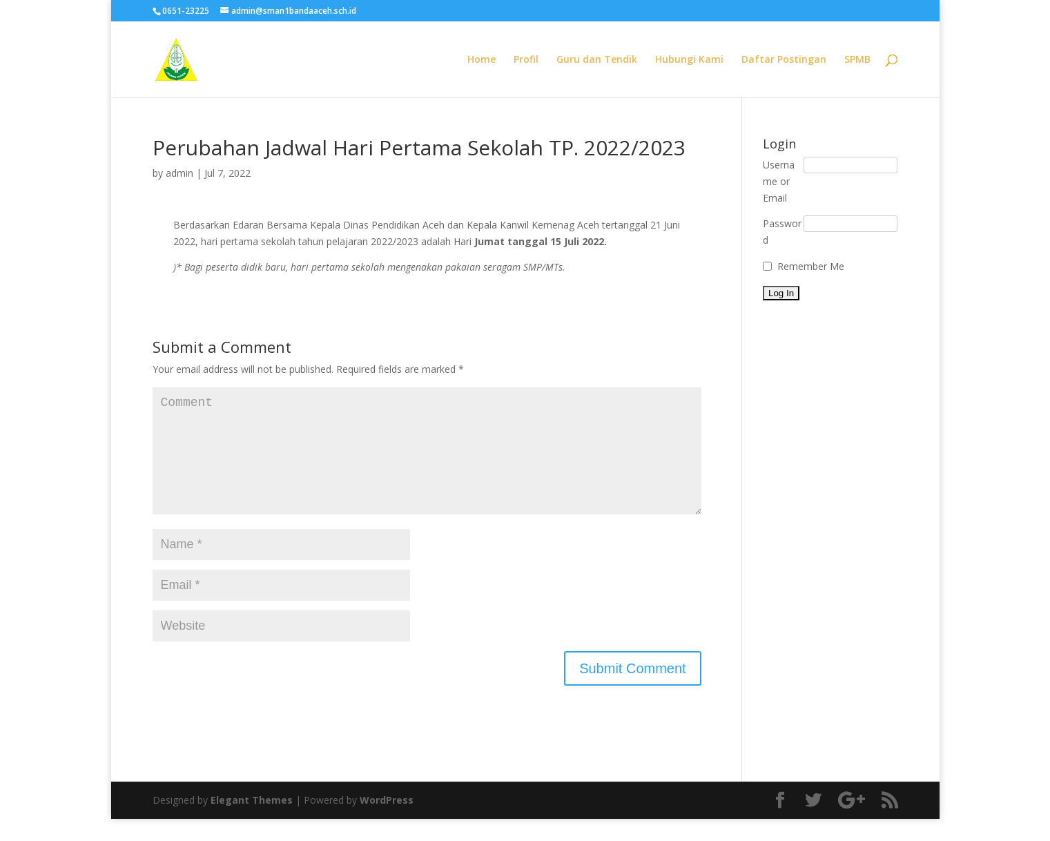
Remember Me (810, 266)
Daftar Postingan (783, 60)
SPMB (857, 60)
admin (179, 173)
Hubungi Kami (689, 60)
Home (481, 60)
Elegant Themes (252, 822)
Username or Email (779, 181)
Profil (526, 60)
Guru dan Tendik (596, 60)
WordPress (387, 822)
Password (782, 231)
